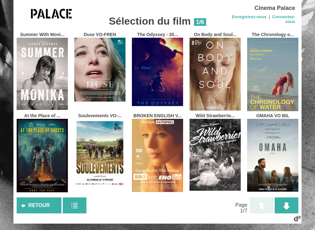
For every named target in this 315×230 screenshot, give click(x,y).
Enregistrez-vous (249, 16)
